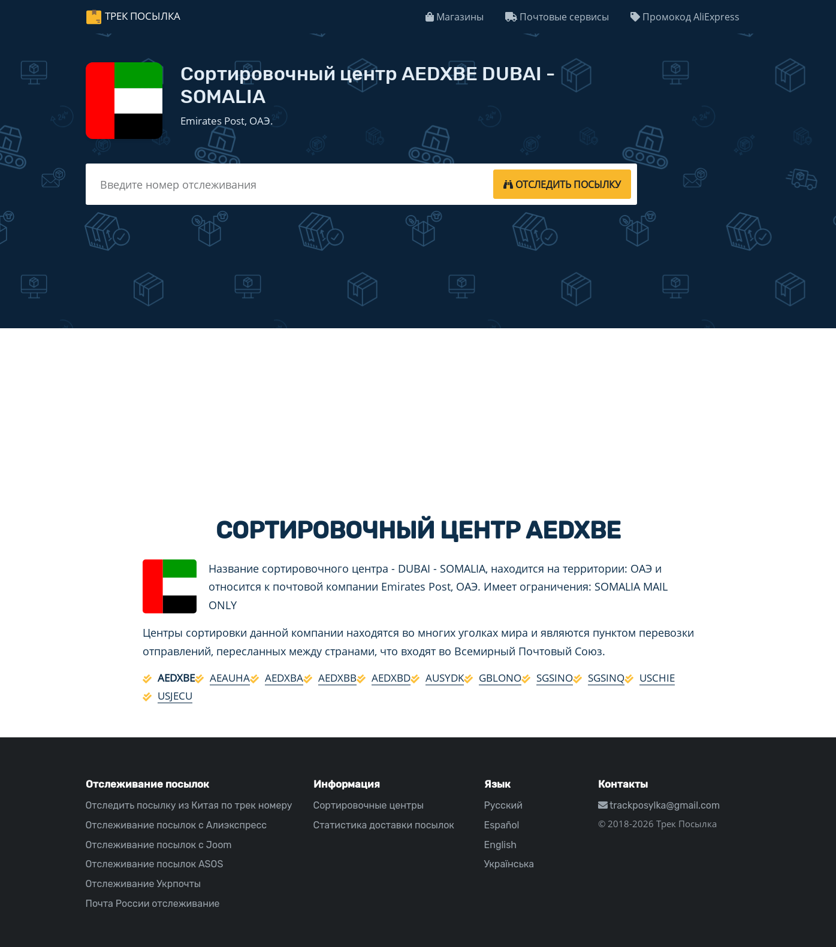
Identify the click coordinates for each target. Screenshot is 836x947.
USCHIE (657, 678)
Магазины (454, 16)
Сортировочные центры (368, 805)
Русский (503, 805)
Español (502, 825)
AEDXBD (391, 678)
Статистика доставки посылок (383, 825)
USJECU (175, 696)
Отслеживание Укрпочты (143, 883)
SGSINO (554, 678)
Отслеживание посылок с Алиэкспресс (176, 825)
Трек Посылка (142, 16)
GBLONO (500, 678)
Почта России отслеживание (153, 903)
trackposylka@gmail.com (659, 805)
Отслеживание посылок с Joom (159, 845)
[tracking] (562, 184)
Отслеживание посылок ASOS (155, 864)
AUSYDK (444, 678)
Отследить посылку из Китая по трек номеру (189, 805)
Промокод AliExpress (685, 16)
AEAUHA (230, 678)
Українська (509, 864)
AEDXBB (337, 678)
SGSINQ (606, 678)
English (500, 845)
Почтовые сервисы (557, 16)
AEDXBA (284, 678)
